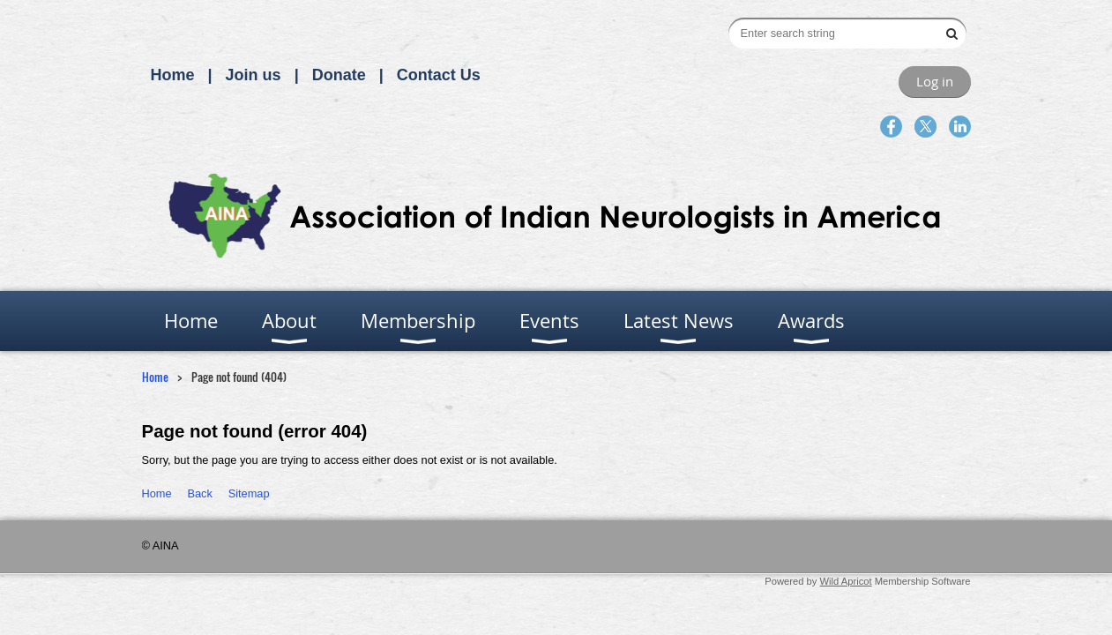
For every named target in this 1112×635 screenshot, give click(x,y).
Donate (339, 75)
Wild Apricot (846, 581)
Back (199, 493)
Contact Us (439, 75)
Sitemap (249, 493)
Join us (253, 75)
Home (173, 75)
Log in (934, 81)
